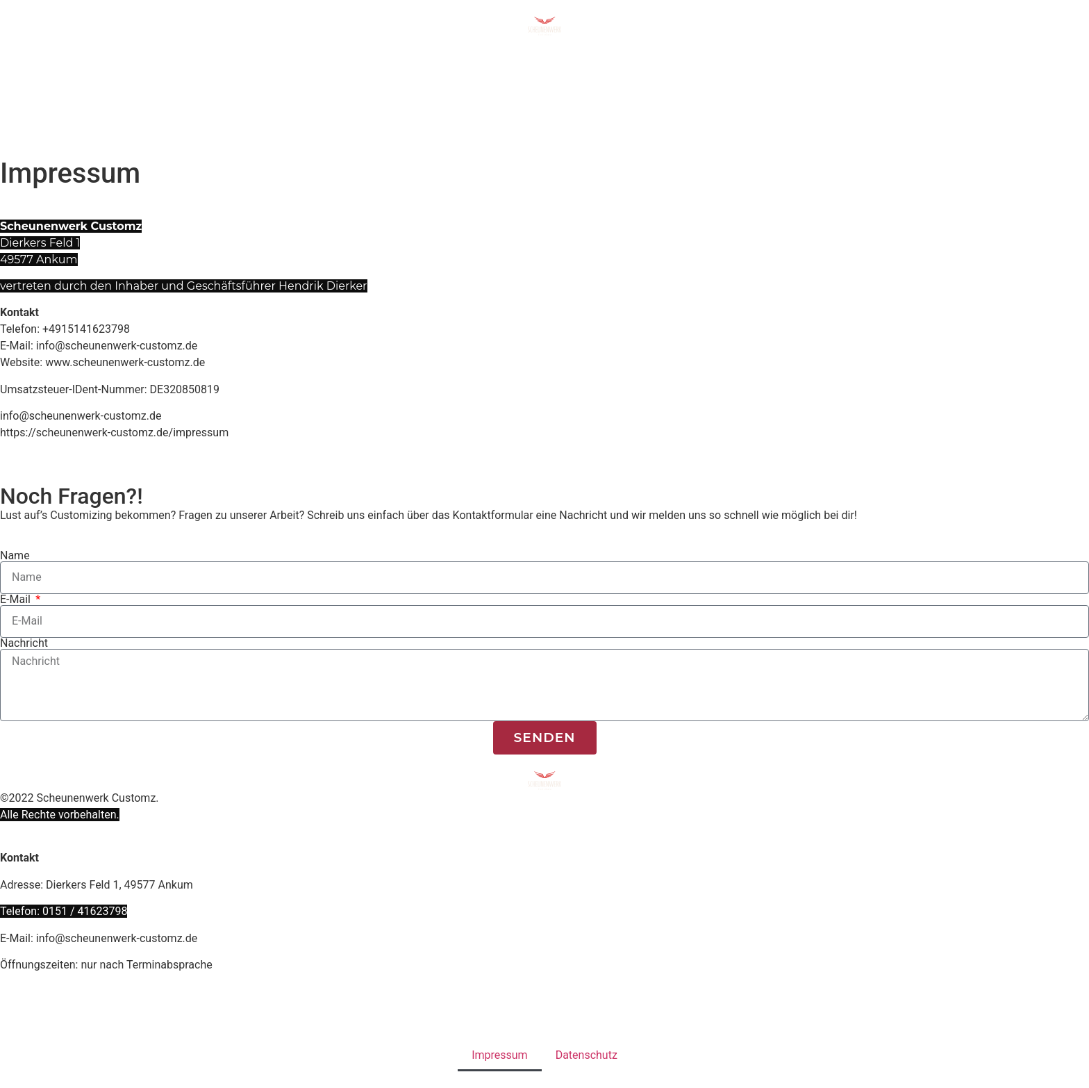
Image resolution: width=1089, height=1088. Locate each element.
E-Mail (16, 599)
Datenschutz (586, 1055)
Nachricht (24, 643)
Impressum (500, 1055)
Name (15, 555)
